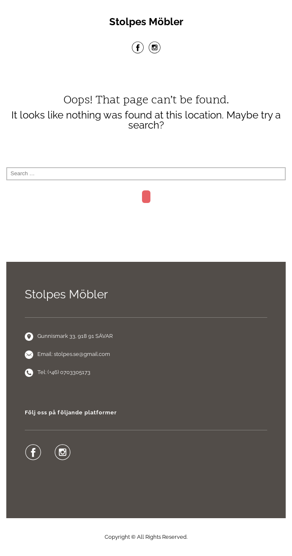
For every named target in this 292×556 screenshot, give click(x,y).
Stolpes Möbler (146, 22)
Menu (146, 75)
